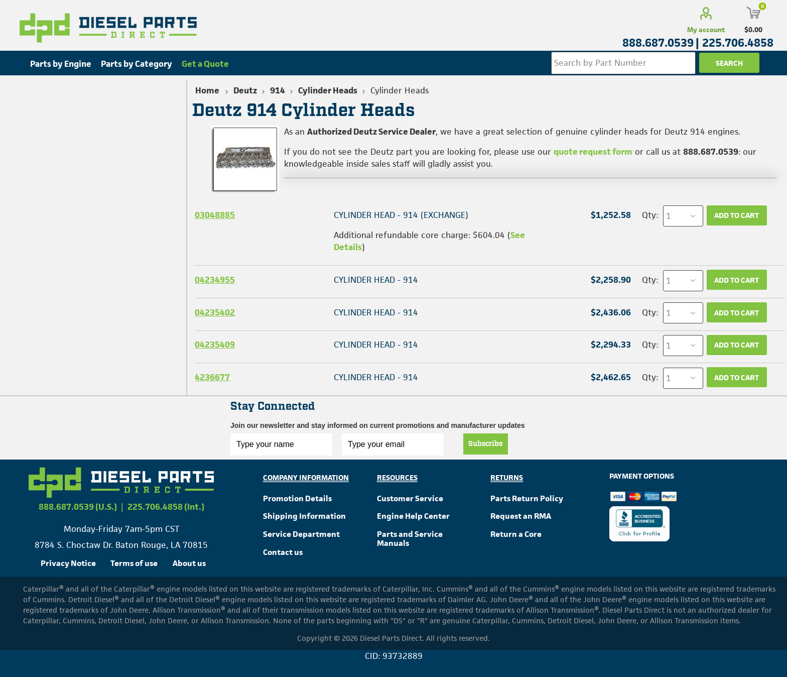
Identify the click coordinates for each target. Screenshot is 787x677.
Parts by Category (136, 63)
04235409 (215, 344)
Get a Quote (205, 63)
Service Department (301, 534)
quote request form (593, 151)
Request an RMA (520, 516)
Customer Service (410, 498)
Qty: (650, 214)
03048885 (215, 214)
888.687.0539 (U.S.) (78, 506)
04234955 (215, 279)
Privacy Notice (68, 563)
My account (706, 29)
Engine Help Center (413, 516)
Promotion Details (297, 498)
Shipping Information (304, 516)
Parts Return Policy (526, 498)
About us (189, 563)
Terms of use (134, 563)
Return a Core (516, 534)
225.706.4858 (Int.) (165, 506)
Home (207, 90)
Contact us (283, 552)
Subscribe (485, 443)
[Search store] (623, 63)
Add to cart (736, 215)
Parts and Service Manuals (410, 538)
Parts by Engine (60, 63)
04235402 (215, 312)
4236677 (212, 377)
